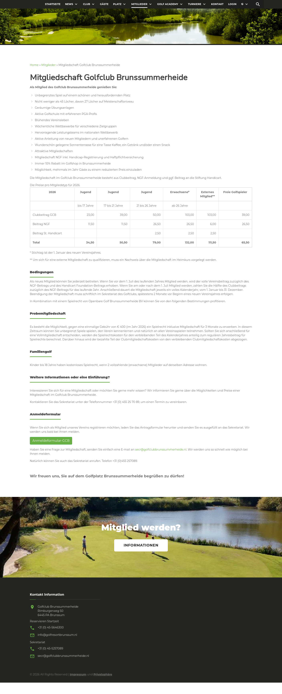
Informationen (141, 545)
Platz (117, 4)
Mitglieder (139, 4)
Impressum (78, 674)
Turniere (194, 4)
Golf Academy (167, 4)
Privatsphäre (103, 674)
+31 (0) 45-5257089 (50, 648)
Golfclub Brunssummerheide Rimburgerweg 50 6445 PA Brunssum (58, 611)
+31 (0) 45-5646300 (51, 627)
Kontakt (217, 4)
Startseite (52, 4)
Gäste (104, 4)
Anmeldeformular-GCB (50, 441)
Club (86, 4)
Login (232, 4)
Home (34, 65)
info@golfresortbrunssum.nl (57, 635)
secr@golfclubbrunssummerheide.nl (160, 449)
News (69, 4)
